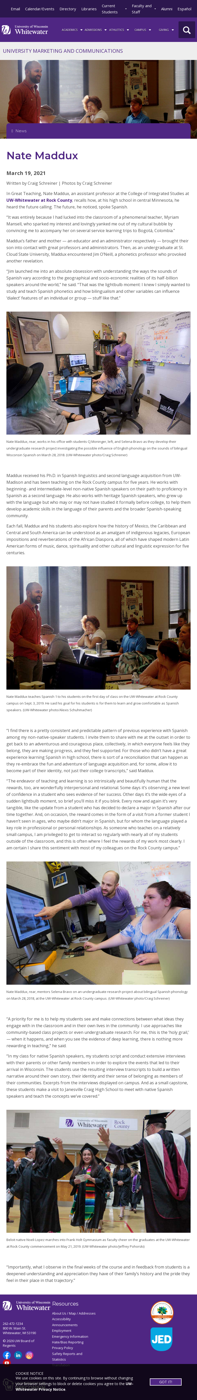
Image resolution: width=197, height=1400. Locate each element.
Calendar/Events (39, 8)
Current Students (110, 8)
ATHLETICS (119, 30)
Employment (61, 1330)
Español (184, 8)
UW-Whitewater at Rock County (39, 200)
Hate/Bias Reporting (67, 1342)
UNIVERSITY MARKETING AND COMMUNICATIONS (63, 50)
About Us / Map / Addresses (74, 1313)
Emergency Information (70, 1336)
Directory (68, 8)
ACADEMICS (72, 30)
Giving (167, 30)
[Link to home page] (25, 29)
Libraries (89, 8)
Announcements (65, 1325)
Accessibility (61, 1319)
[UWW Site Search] (187, 29)
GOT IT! (165, 1381)
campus (143, 30)
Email (15, 8)
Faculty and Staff (142, 8)
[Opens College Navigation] (98, 131)
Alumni (166, 8)
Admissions (96, 30)
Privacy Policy (62, 1347)
